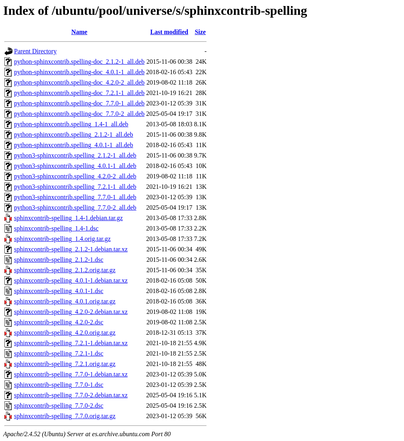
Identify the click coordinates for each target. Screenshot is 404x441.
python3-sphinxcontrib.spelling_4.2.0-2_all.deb (75, 176)
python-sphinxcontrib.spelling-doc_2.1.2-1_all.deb (79, 61)
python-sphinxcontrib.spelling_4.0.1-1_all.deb (73, 145)
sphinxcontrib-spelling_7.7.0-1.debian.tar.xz (71, 374)
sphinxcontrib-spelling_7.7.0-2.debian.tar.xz (71, 395)
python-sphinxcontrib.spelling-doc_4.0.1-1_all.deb (79, 72)
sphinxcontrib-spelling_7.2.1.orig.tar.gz (65, 363)
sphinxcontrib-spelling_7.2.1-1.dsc (59, 353)
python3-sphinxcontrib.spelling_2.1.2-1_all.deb (75, 155)
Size (200, 31)
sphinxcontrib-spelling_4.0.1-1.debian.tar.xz (71, 280)
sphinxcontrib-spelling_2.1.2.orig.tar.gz (65, 270)
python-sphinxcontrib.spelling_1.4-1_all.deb (71, 124)
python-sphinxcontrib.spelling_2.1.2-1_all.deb (73, 134)
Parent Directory (35, 51)
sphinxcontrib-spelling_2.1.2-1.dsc (59, 259)
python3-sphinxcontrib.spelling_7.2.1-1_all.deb (75, 186)
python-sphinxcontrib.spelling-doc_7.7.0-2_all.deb (79, 113)
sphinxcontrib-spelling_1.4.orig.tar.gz (62, 238)
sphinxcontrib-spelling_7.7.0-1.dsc (59, 384)
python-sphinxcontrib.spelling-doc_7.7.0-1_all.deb (79, 103)
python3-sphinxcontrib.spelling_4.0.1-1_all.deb (75, 165)
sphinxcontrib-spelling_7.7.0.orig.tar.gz (65, 416)
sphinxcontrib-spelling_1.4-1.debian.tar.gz (68, 217)
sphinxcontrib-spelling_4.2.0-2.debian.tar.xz (71, 311)
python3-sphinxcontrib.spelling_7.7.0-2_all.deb (75, 207)
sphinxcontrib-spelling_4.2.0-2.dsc (59, 322)
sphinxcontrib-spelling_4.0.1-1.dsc (59, 290)
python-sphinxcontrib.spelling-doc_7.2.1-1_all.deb (79, 92)
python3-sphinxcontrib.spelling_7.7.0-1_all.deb (75, 197)
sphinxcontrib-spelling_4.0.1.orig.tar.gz (65, 301)
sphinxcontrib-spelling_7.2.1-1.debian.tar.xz (71, 343)
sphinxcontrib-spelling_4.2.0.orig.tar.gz (65, 332)
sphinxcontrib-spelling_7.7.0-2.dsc (59, 405)
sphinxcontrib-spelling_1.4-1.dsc (56, 228)
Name (79, 31)
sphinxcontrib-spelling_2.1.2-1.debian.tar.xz (71, 249)
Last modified (169, 31)
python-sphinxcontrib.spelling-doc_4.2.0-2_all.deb (79, 82)
